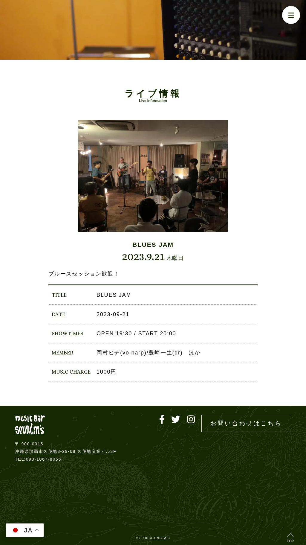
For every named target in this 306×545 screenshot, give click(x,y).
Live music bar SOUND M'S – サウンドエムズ (30, 424)
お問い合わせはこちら (246, 423)
